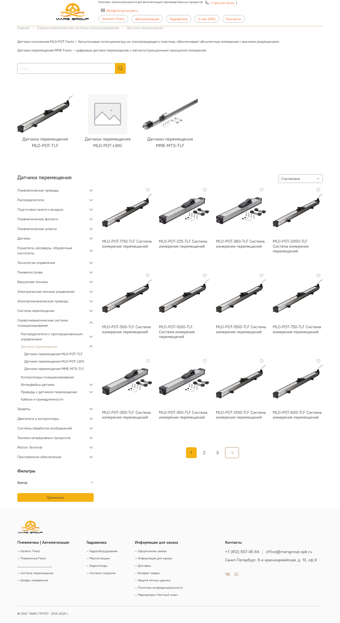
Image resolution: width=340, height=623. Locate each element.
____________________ (34, 566)
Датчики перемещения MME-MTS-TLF (54, 368)
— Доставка (143, 566)
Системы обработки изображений (44, 428)
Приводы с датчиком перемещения (49, 392)
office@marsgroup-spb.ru (122, 10)
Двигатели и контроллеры (38, 418)
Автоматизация (147, 19)
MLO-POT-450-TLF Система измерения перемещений (183, 415)
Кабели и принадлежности (42, 399)
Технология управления (36, 262)
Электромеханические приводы (42, 301)
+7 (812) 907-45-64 (222, 3)
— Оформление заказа (151, 551)
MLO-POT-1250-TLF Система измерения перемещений (241, 415)
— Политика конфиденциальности (159, 588)
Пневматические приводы (38, 190)
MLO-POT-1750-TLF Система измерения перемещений (127, 244)
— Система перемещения (35, 573)
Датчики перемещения (39, 346)
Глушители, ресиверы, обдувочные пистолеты (44, 250)
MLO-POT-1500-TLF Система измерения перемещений (241, 329)
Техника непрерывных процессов (43, 438)
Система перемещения (35, 310)
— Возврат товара (147, 573)
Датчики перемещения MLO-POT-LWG (54, 361)
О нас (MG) (207, 19)
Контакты (233, 19)
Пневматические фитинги (37, 219)
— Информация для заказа (153, 558)
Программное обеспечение (39, 457)
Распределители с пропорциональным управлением (52, 336)
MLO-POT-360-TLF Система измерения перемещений (240, 244)
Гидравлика (179, 19)
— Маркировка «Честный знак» (156, 595)
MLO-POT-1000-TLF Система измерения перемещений (177, 331)
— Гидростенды (97, 566)
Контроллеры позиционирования (47, 377)
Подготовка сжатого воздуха (40, 209)
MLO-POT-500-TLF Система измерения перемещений (126, 329)
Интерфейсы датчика (37, 384)
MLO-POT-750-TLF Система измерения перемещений (297, 329)
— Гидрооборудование (102, 551)
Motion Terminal (29, 447)
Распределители (30, 200)
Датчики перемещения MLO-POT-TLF (53, 354)
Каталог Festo (113, 19)
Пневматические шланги (37, 229)
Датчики (23, 238)
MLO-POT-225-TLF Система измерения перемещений (183, 244)
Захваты (23, 409)
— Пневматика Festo (31, 558)
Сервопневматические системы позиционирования (78, 28)
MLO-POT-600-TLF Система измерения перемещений (297, 415)
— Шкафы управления (32, 580)
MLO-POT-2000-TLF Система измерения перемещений (291, 246)
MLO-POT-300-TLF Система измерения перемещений (126, 415)
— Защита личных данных (153, 580)
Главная (23, 28)
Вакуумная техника (32, 282)
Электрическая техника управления (45, 291)
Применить (55, 497)
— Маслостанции (98, 558)
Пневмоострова (29, 272)
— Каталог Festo (28, 551)
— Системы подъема (101, 573)
